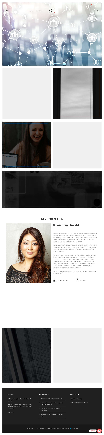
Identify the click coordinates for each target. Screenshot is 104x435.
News (63, 10)
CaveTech (74, 428)
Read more (10, 412)
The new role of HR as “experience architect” (52, 398)
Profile (39, 10)
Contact (71, 10)
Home (31, 10)
